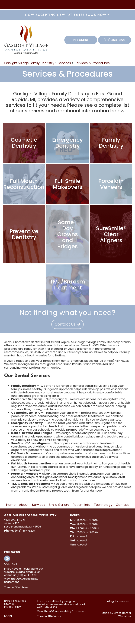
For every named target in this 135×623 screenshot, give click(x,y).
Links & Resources (15, 601)
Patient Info (81, 505)
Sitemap (9, 604)
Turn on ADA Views (16, 587)
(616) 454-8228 (114, 40)
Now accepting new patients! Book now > (67, 14)
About (23, 505)
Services (64, 63)
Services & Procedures (92, 63)
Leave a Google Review (7, 559)
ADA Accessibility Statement (21, 580)
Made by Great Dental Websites (116, 614)
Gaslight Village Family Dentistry (29, 63)
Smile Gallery (59, 505)
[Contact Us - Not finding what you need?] (67, 323)
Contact (122, 505)
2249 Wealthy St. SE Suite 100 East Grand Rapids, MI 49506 (22, 523)
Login (8, 616)
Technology (103, 505)
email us (31, 572)
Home (10, 505)
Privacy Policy (12, 606)
